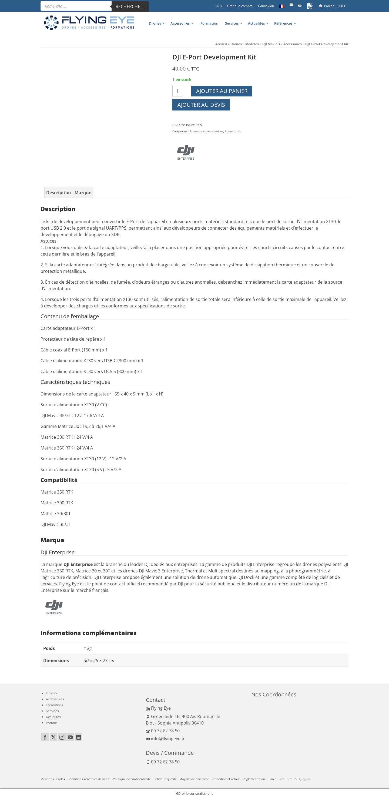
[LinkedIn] (78, 737)
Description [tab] (58, 193)
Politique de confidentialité (132, 779)
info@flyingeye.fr (165, 739)
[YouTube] (70, 737)
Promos (52, 723)
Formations (54, 705)
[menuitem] (282, 6)
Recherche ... (130, 6)
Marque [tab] (83, 193)
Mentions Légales (53, 779)
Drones (51, 693)
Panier (332, 6)
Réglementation (254, 779)
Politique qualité (165, 779)
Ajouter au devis (201, 104)
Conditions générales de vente (89, 779)
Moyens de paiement (194, 779)
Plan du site (276, 779)
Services (52, 711)
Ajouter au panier (221, 91)
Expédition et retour (226, 779)
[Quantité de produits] (177, 91)
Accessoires (198, 131)
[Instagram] (62, 737)
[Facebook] (45, 737)
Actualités (53, 717)
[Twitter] (53, 737)
